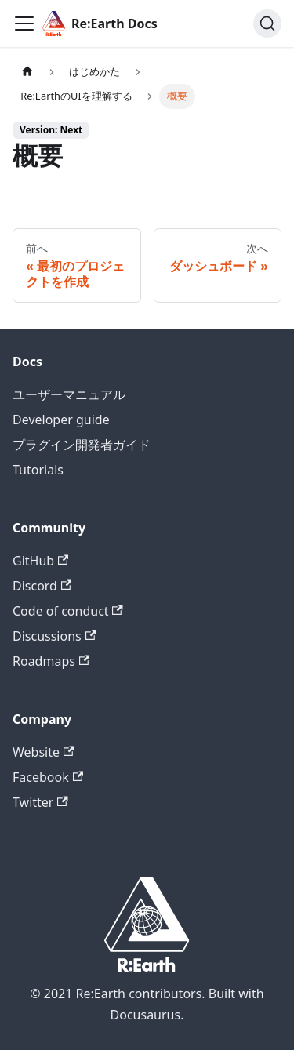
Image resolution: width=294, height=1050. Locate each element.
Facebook (48, 777)
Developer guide (61, 419)
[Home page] (27, 72)
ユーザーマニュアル (69, 394)
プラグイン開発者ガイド (82, 444)
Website (43, 752)
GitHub (40, 560)
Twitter (40, 802)
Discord (42, 585)
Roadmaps (51, 661)
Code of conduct (68, 610)
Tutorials (38, 469)
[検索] (267, 23)
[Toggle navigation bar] (24, 23)
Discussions (54, 636)
